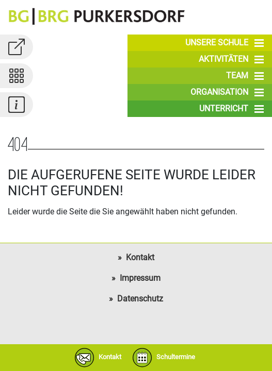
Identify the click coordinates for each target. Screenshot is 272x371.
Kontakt (140, 257)
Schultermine (161, 357)
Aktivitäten (231, 59)
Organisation (227, 92)
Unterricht (231, 109)
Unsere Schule (224, 43)
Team (245, 76)
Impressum (140, 278)
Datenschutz (140, 298)
